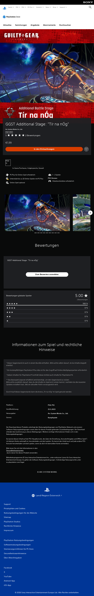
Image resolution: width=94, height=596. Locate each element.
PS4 (23, 7)
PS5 (17, 7)
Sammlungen (21, 22)
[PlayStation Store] (12, 14)
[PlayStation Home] (4, 7)
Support (62, 7)
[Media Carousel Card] (37, 210)
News (47, 7)
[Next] (90, 210)
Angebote (35, 22)
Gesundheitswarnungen (15, 448)
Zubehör (39, 7)
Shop (54, 7)
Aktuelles (7, 22)
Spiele (10, 7)
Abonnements (49, 22)
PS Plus (30, 7)
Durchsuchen (65, 22)
